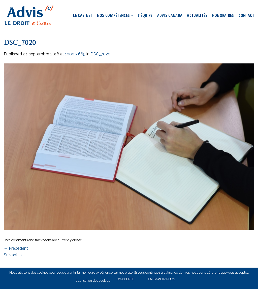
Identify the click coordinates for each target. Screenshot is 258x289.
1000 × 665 (75, 54)
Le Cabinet (82, 15)
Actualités (197, 15)
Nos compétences (115, 15)
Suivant (13, 254)
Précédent (16, 248)
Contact (246, 15)
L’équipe (145, 15)
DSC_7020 (100, 54)
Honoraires (223, 15)
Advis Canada (170, 15)
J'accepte (125, 279)
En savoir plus (161, 279)
